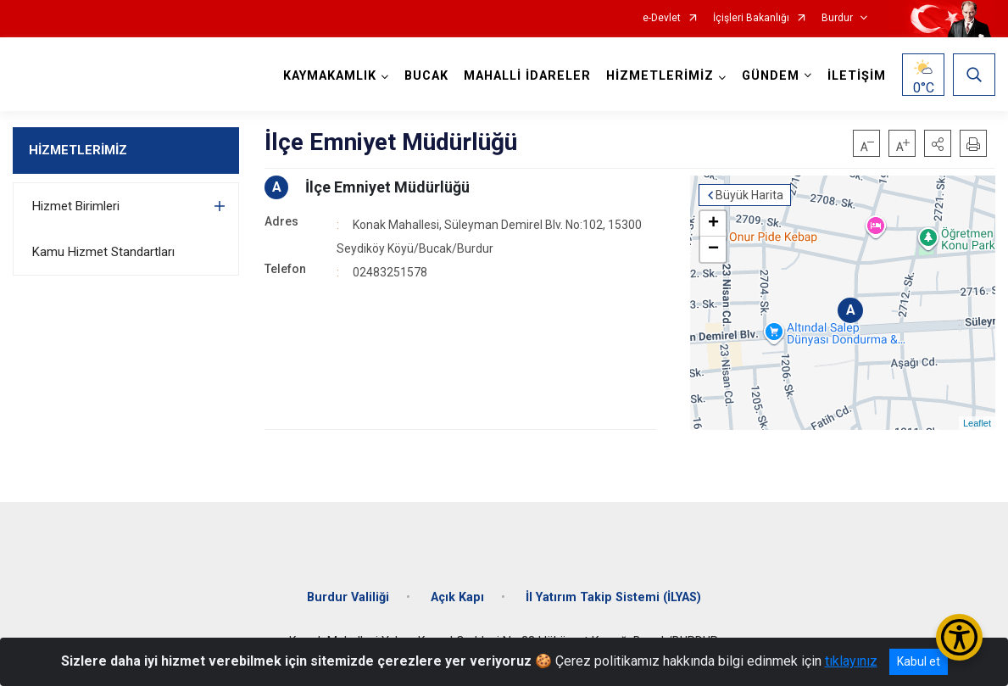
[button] (937, 143)
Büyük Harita (749, 195)
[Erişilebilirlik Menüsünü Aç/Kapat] (959, 637)
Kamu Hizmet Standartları (103, 251)
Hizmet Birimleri (76, 206)
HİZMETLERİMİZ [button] (660, 76)
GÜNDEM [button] (770, 76)
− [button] (713, 249)
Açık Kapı (457, 597)
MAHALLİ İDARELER (527, 76)
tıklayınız (851, 661)
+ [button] (713, 224)
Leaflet (977, 423)
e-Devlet (662, 18)
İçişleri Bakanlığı (751, 18)
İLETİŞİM (856, 76)
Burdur (837, 18)
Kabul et (918, 661)
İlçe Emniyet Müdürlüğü (387, 187)
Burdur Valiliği (348, 597)
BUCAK (426, 76)
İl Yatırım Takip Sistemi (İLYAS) (613, 597)
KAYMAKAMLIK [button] (329, 76)
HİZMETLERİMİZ (78, 150)
